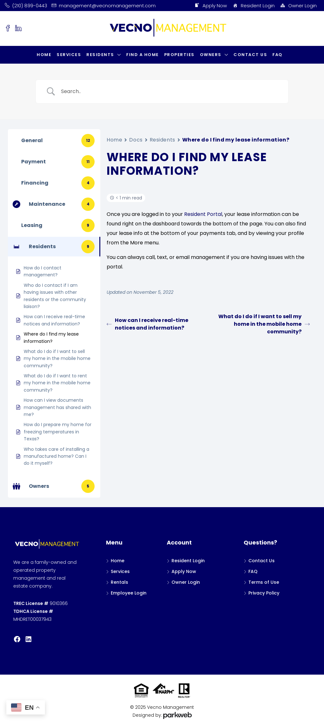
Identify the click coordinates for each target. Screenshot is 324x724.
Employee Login (128, 593)
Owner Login (298, 5)
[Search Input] (170, 91)
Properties (179, 55)
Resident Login (253, 5)
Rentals (119, 582)
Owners (210, 55)
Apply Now (210, 5)
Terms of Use (263, 582)
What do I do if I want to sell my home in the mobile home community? (264, 324)
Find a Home (142, 55)
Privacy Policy (263, 593)
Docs (135, 139)
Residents (100, 55)
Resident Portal (203, 214)
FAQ (277, 55)
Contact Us (250, 55)
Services (69, 55)
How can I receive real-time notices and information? (147, 324)
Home (44, 55)
